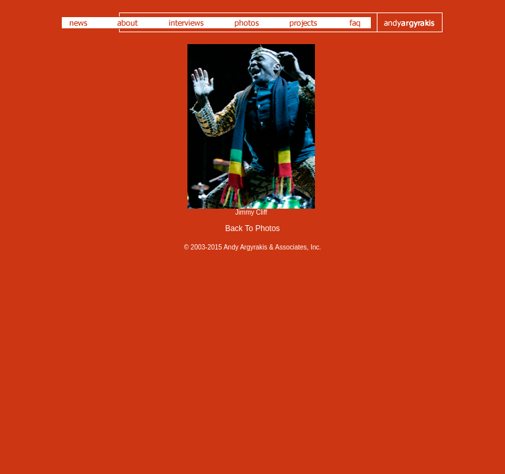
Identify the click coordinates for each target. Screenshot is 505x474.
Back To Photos (252, 228)
